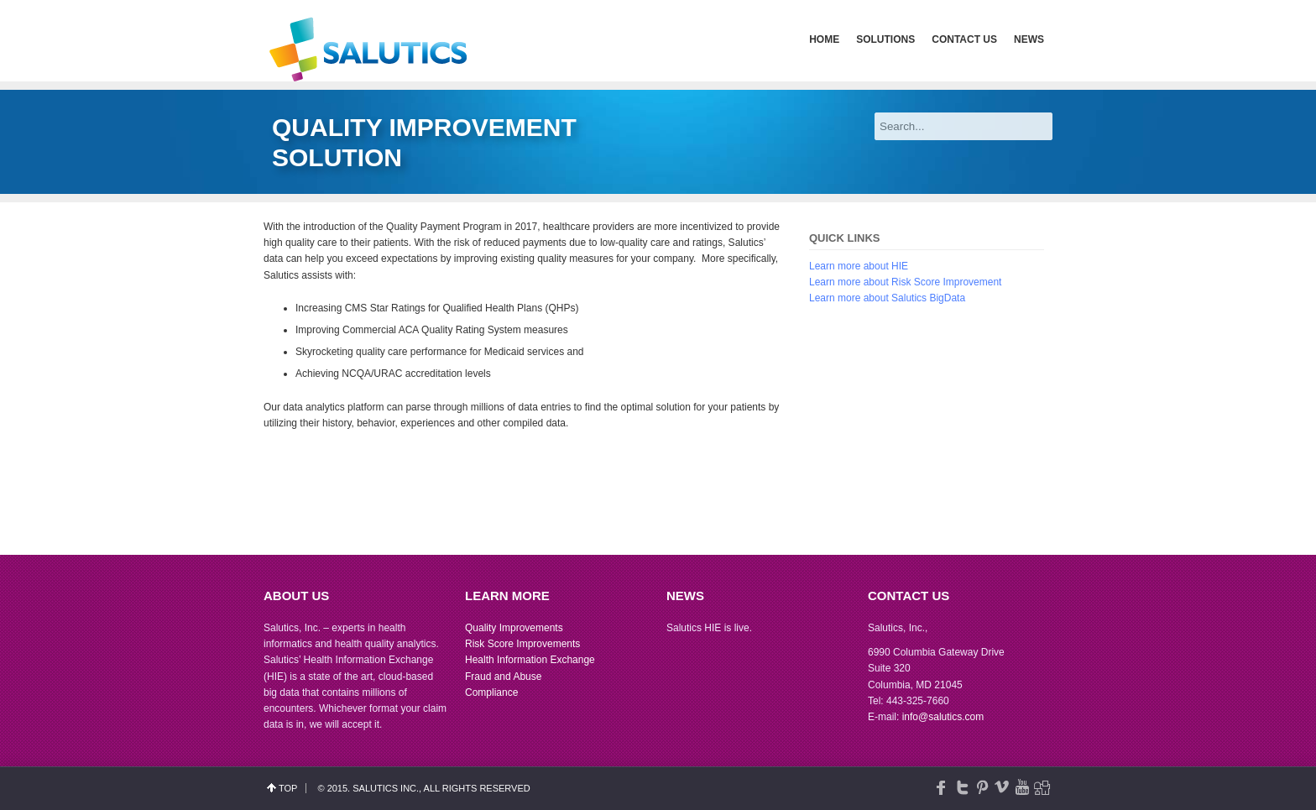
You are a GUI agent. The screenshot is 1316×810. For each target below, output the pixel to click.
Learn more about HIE (858, 266)
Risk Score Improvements (522, 644)
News (1029, 39)
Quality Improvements (514, 628)
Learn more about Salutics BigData (887, 298)
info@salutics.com (943, 717)
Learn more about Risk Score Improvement (905, 282)
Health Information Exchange (530, 660)
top (288, 788)
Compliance (491, 692)
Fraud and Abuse (503, 676)
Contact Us (964, 39)
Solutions (885, 39)
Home (824, 39)
